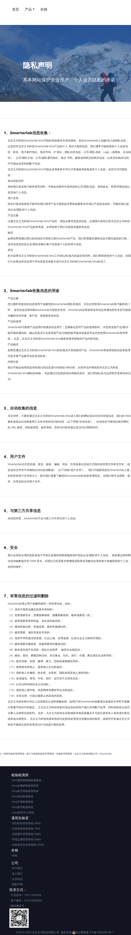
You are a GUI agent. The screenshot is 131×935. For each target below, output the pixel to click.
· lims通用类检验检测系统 (26, 780)
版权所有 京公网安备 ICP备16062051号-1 (87, 932)
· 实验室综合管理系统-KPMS (27, 844)
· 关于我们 (17, 868)
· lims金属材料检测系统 (25, 785)
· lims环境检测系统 (22, 801)
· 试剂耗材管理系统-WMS (26, 823)
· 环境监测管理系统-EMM (26, 839)
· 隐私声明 (17, 884)
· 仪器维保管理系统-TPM (25, 828)
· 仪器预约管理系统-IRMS (26, 834)
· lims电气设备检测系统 (25, 791)
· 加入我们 (17, 873)
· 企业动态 (17, 879)
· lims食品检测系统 (22, 796)
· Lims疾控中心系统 (22, 812)
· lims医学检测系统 (22, 807)
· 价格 (14, 855)
